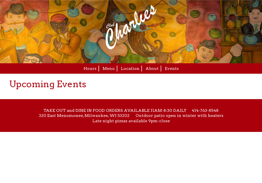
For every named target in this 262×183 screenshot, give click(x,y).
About (152, 68)
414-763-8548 (205, 110)
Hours (90, 68)
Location (130, 68)
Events (172, 68)
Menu (109, 68)
